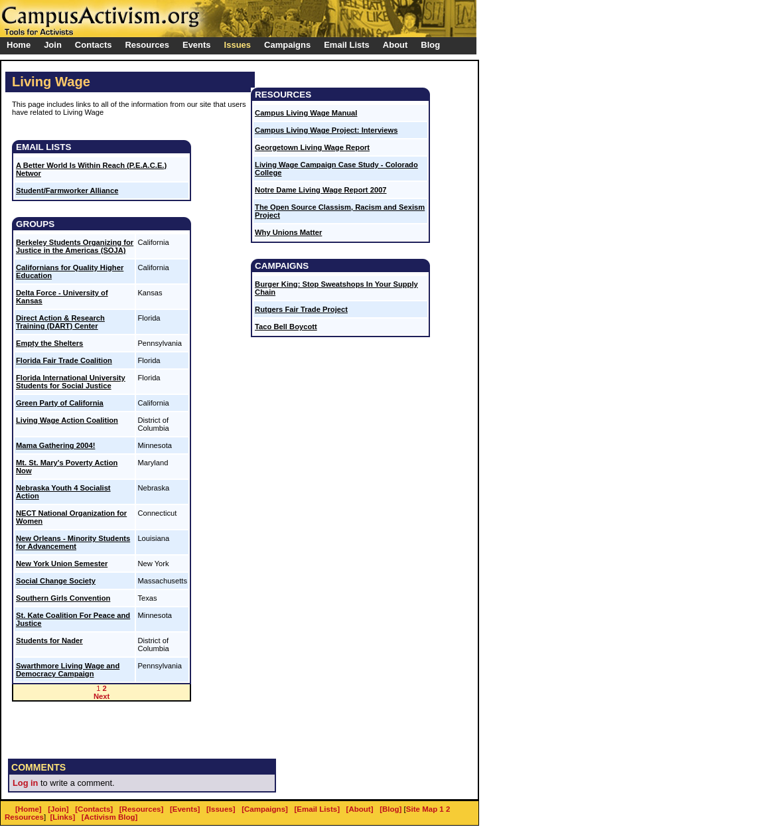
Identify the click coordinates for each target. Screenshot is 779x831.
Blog (430, 45)
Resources (24, 817)
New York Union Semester (61, 563)
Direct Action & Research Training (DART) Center (60, 322)
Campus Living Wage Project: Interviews (326, 130)
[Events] (185, 809)
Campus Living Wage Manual (306, 113)
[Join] (58, 809)
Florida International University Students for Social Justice (70, 382)
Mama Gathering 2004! (55, 445)
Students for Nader (49, 640)
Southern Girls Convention (63, 598)
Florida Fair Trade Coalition (64, 360)
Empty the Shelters (49, 343)
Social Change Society (56, 581)
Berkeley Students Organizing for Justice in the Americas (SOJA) (74, 246)
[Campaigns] (265, 809)
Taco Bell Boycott (286, 327)
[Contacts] (94, 809)
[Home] (28, 809)
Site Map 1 (425, 809)
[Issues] (221, 809)
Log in (25, 783)
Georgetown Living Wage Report (312, 147)
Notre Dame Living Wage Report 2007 (321, 190)
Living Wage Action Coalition (67, 420)
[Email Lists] (317, 809)
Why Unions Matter (288, 232)
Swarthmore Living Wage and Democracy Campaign (67, 670)
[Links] (63, 817)
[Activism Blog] (109, 817)
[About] (360, 809)
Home (19, 45)
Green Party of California (60, 403)
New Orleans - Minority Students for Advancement (73, 542)
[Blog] (390, 809)
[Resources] (141, 809)
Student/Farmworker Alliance (67, 190)
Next (101, 696)
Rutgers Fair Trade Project (301, 309)
